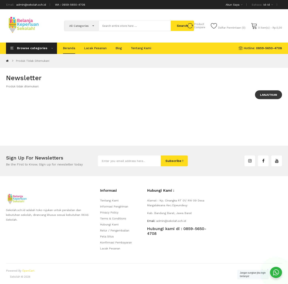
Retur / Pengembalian (114, 230)
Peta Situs (107, 236)
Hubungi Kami (109, 224)
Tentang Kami (109, 200)
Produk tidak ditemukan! (33, 60)
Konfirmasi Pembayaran (116, 242)
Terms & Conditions (113, 218)
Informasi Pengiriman (114, 206)
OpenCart (28, 270)
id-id (268, 4)
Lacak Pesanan (110, 248)
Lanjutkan (268, 94)
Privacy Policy (109, 212)
